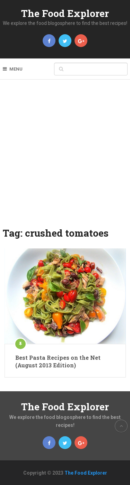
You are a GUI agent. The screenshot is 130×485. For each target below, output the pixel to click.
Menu (16, 69)
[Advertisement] (65, 158)
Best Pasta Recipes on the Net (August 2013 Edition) (58, 361)
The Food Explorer (65, 13)
